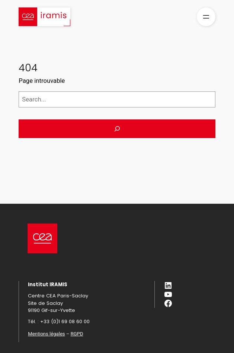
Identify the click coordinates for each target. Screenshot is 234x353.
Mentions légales (46, 334)
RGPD (77, 334)
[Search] (117, 128)
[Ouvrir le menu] (206, 16)
